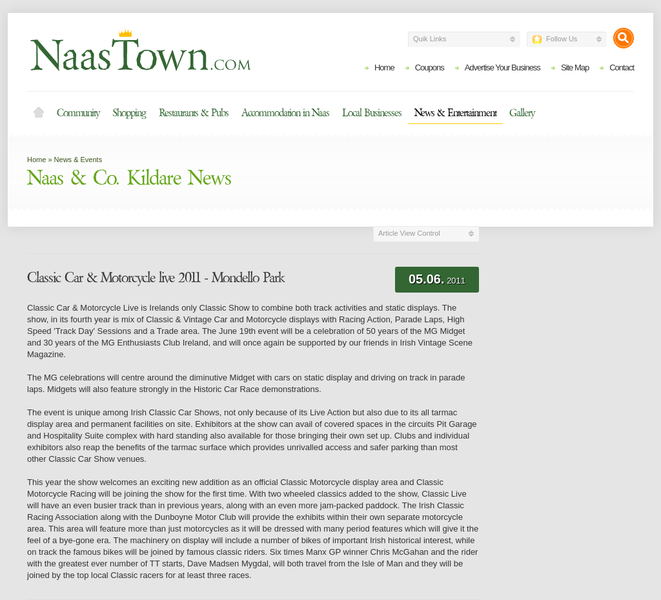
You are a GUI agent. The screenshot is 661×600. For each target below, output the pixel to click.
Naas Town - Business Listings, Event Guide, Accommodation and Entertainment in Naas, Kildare (140, 49)
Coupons (429, 67)
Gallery (521, 113)
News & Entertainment (455, 113)
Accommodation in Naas (285, 113)
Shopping (129, 113)
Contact (621, 67)
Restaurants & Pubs (194, 113)
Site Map (575, 67)
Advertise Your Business (502, 67)
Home (384, 67)
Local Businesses (372, 113)
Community (78, 113)
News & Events (78, 159)
